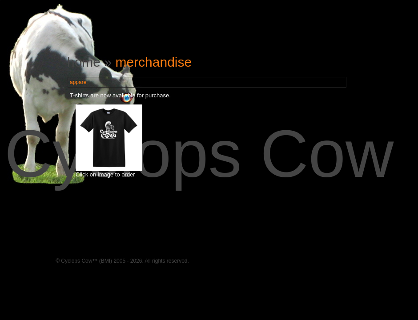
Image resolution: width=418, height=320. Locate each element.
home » (91, 62)
